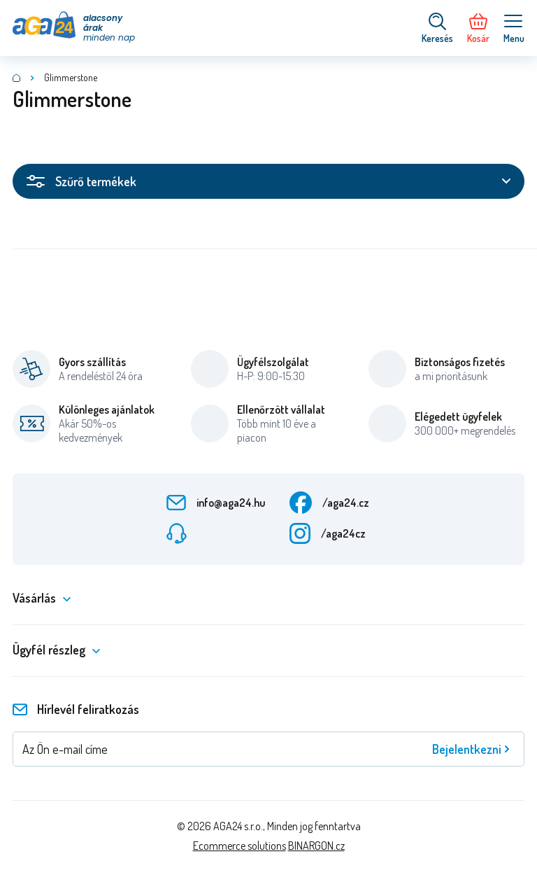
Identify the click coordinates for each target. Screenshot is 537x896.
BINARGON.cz (316, 846)
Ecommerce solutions (239, 846)
